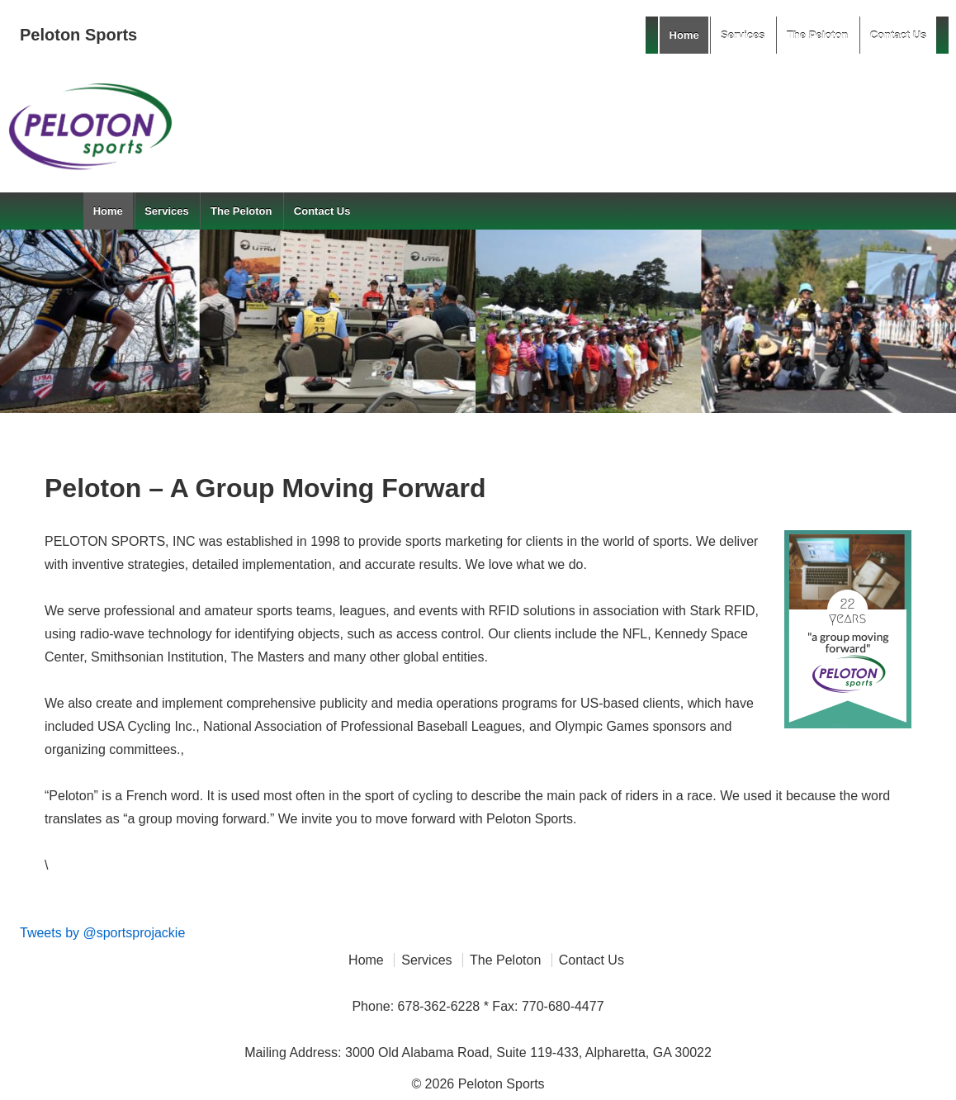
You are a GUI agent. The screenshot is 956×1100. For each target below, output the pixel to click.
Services (743, 35)
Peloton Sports (78, 35)
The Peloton (817, 35)
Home (684, 35)
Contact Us (898, 35)
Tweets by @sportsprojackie (102, 933)
